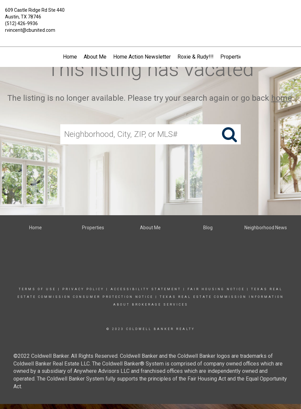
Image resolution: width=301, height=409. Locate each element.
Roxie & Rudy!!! (195, 57)
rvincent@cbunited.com (30, 30)
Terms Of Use (37, 289)
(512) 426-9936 (21, 23)
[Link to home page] (150, 15)
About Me (95, 57)
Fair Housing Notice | (219, 289)
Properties (232, 57)
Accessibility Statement (145, 289)
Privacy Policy (83, 289)
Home (70, 57)
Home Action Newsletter (142, 57)
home (281, 98)
